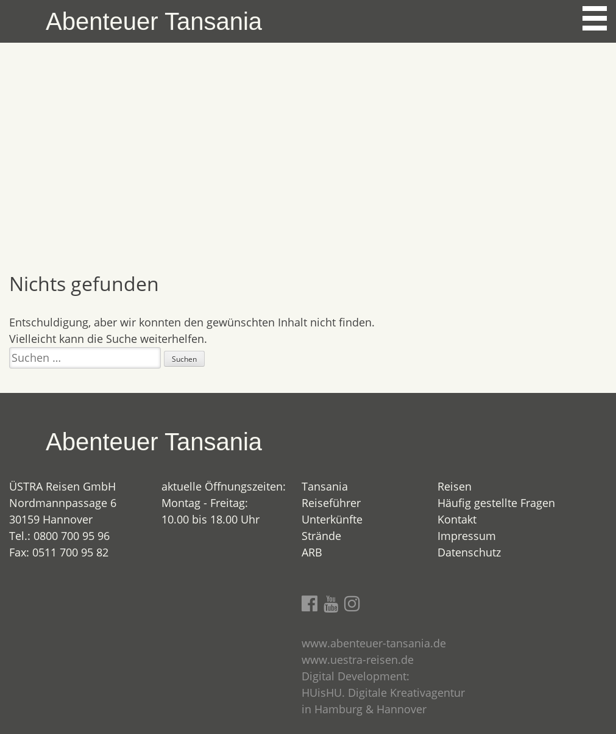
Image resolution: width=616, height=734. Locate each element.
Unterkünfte (332, 519)
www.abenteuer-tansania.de (374, 643)
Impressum (466, 535)
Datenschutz (469, 552)
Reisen (454, 486)
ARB (312, 552)
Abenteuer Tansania (154, 21)
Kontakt (456, 519)
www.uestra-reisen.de (358, 659)
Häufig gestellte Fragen (496, 502)
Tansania (325, 486)
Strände (321, 535)
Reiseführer (331, 502)
